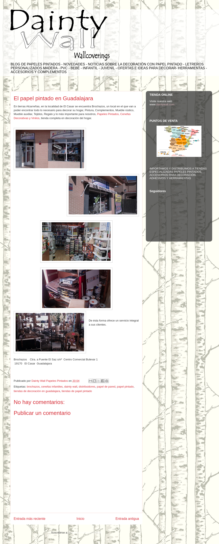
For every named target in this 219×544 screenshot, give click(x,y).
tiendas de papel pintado (77, 391)
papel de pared (106, 386)
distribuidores (87, 386)
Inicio (80, 518)
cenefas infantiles (52, 386)
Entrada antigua (127, 518)
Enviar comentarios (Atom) (85, 532)
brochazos (33, 386)
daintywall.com (165, 104)
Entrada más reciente (29, 518)
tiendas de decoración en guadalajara (37, 391)
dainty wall (70, 386)
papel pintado (125, 386)
